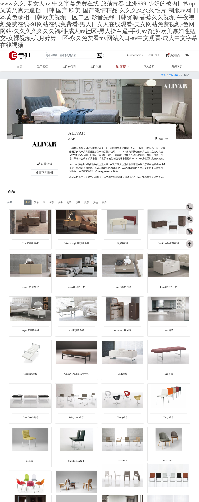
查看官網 (44, 164)
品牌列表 (173, 75)
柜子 (51, 202)
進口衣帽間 (69, 66)
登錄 (150, 55)
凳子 (86, 202)
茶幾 (78, 202)
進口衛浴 (96, 66)
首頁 (19, 66)
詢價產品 (173, 55)
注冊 (157, 55)
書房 (104, 202)
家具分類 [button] (149, 66)
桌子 (60, 202)
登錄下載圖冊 (44, 172)
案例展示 (176, 66)
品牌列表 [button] (121, 66)
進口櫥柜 (42, 66)
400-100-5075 (135, 55)
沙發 (36, 202)
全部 (27, 202)
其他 (95, 202)
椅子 (69, 202)
